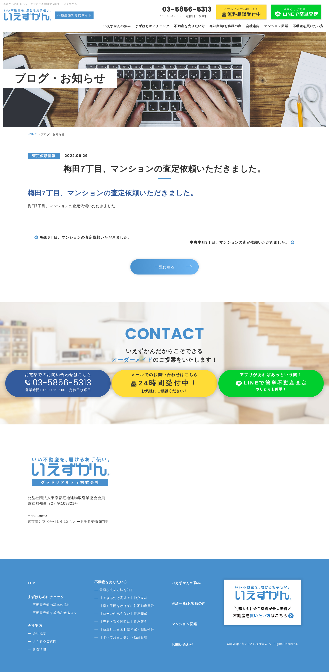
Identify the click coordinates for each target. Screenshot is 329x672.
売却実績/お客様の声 (225, 26)
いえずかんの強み (117, 26)
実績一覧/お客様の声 (189, 603)
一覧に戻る (165, 267)
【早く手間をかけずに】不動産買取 (126, 606)
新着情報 (39, 649)
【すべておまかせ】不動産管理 (123, 637)
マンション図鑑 (276, 26)
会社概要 (39, 633)
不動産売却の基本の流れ (51, 605)
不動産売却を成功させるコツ (55, 612)
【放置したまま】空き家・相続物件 (126, 629)
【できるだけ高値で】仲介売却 (123, 598)
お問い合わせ (182, 644)
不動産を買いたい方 (308, 26)
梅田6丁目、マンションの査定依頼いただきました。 (85, 237)
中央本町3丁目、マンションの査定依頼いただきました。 (239, 242)
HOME (32, 134)
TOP (31, 583)
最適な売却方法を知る (116, 590)
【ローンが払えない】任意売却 (123, 613)
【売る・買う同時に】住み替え (123, 621)
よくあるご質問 (45, 641)
